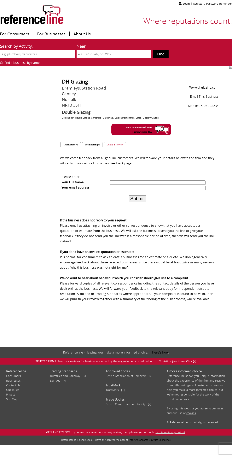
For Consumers (14, 34)
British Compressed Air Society (126, 404)
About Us (82, 34)
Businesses (13, 380)
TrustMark (112, 390)
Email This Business (204, 96)
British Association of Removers (126, 376)
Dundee (55, 380)
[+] (84, 376)
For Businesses (51, 34)
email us (76, 225)
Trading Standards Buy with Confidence (150, 439)
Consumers (13, 376)
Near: (81, 46)
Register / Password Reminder (212, 3)
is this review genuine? (170, 432)
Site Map (12, 399)
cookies (191, 413)
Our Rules (12, 390)
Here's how (160, 352)
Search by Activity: (16, 46)
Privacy (10, 394)
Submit (137, 198)
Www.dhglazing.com (203, 87)
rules (220, 408)
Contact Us (13, 385)
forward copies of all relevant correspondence (103, 283)
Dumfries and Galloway (65, 376)
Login (187, 3)
